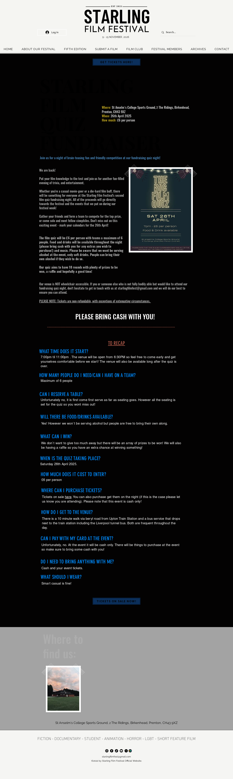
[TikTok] (116, 750)
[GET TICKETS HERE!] (116, 62)
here (68, 497)
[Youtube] (121, 750)
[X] (126, 750)
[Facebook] (111, 750)
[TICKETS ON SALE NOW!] (116, 601)
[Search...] (177, 32)
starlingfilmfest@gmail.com (135, 288)
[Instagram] (106, 750)
